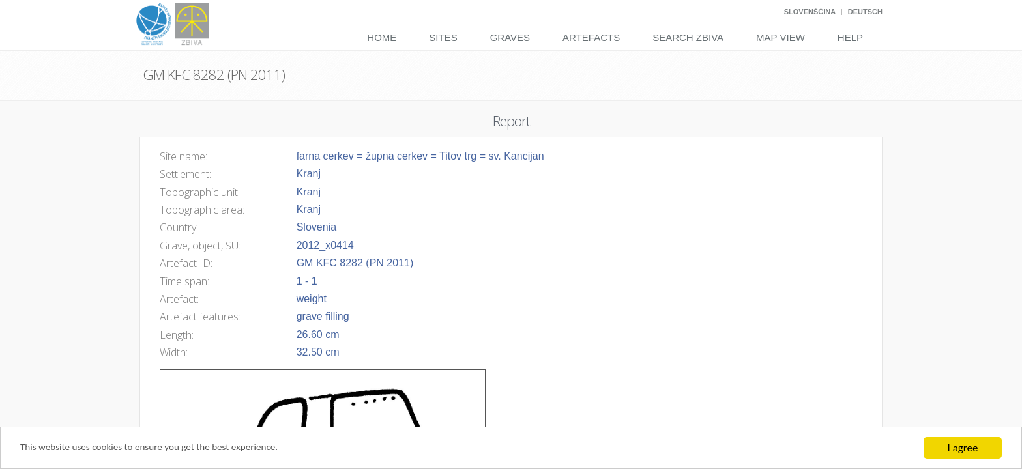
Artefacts (591, 37)
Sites (443, 37)
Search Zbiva (687, 37)
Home (381, 37)
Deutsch (865, 12)
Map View (780, 37)
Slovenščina (810, 12)
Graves (510, 37)
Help (850, 37)
